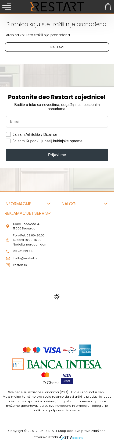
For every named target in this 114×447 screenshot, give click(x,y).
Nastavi (57, 47)
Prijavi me (57, 155)
